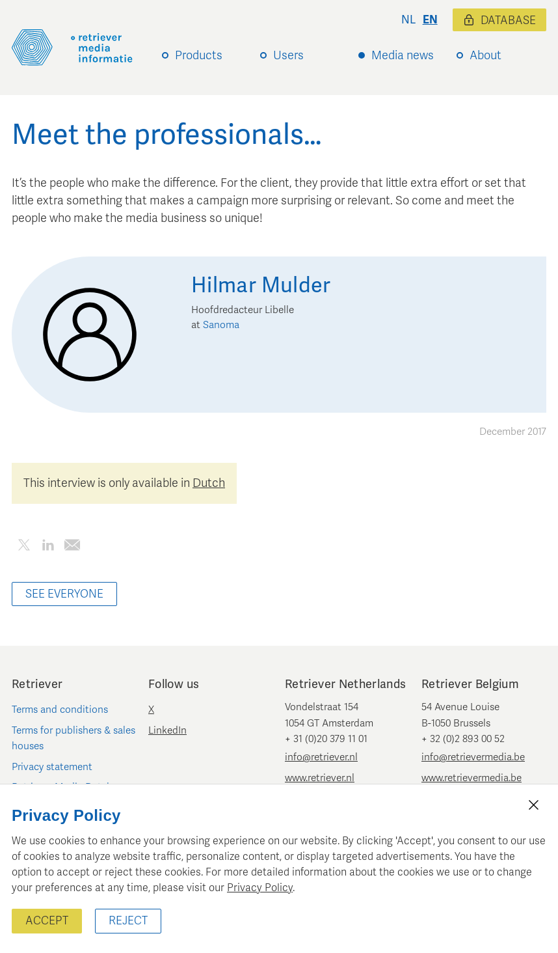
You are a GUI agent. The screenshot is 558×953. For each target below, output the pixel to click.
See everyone (64, 594)
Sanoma (221, 325)
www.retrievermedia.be (471, 778)
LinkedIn (167, 730)
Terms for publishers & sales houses (73, 738)
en (430, 20)
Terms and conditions (60, 709)
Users (288, 55)
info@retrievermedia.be (473, 757)
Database (499, 20)
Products (198, 55)
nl (408, 20)
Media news (402, 55)
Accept (46, 921)
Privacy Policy (260, 887)
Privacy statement (52, 767)
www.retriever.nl (319, 778)
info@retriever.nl (321, 757)
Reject (128, 921)
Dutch (209, 483)
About (485, 55)
